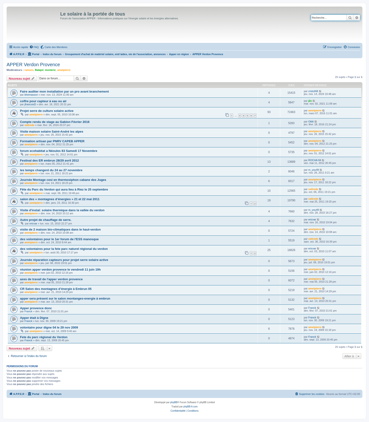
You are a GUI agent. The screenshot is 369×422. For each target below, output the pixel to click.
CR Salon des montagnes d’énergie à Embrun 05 (56, 289)
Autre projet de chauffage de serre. (45, 220)
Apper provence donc (36, 308)
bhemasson (31, 94)
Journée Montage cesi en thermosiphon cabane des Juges (63, 180)
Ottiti (311, 121)
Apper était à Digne (34, 318)
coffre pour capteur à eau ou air (43, 101)
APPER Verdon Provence (33, 64)
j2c (310, 100)
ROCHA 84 (314, 160)
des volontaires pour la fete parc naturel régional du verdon (64, 249)
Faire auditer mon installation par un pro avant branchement (64, 91)
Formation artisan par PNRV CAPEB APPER (52, 141)
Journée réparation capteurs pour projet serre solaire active (64, 260)
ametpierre (63, 70)
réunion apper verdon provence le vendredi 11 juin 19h (60, 269)
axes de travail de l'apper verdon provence (51, 279)
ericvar (33, 223)
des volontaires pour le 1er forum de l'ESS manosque (59, 239)
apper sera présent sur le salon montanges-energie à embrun (65, 298)
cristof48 (313, 91)
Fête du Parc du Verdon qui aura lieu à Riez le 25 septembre (64, 189)
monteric (50, 70)
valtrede (29, 125)
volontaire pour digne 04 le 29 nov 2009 (49, 327)
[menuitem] (34, 47)
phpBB (173, 402)
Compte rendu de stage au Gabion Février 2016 (54, 122)
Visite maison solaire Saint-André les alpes (51, 131)
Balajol (39, 70)
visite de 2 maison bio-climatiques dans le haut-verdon (60, 229)
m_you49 (313, 169)
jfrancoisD (30, 104)
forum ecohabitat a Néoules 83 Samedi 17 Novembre (58, 151)
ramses (29, 70)
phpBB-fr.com (190, 406)
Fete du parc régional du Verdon (44, 337)
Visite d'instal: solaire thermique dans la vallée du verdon (62, 210)
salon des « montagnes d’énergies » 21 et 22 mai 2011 (60, 199)
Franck (28, 311)
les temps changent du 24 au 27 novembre (51, 170)
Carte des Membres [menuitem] (56, 47)
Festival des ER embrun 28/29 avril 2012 (49, 160)
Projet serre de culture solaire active (46, 111)
